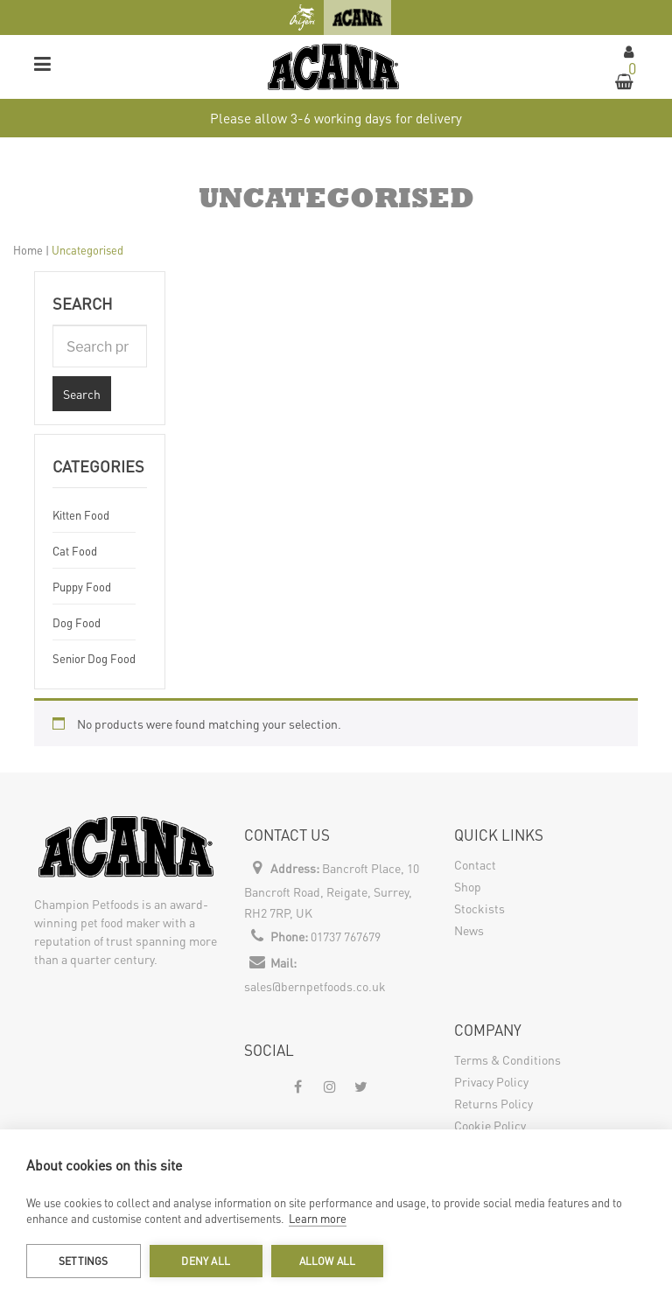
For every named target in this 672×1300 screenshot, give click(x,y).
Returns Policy (493, 1103)
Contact (475, 864)
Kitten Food (80, 514)
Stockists (479, 908)
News (469, 930)
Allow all (327, 1261)
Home (28, 250)
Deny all (205, 1261)
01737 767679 (346, 936)
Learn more (317, 1218)
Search (82, 394)
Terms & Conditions (507, 1059)
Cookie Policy (490, 1125)
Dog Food (76, 622)
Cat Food (74, 550)
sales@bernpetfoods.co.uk (315, 986)
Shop (467, 886)
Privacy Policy (491, 1081)
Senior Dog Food (94, 658)
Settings (83, 1261)
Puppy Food (81, 586)
